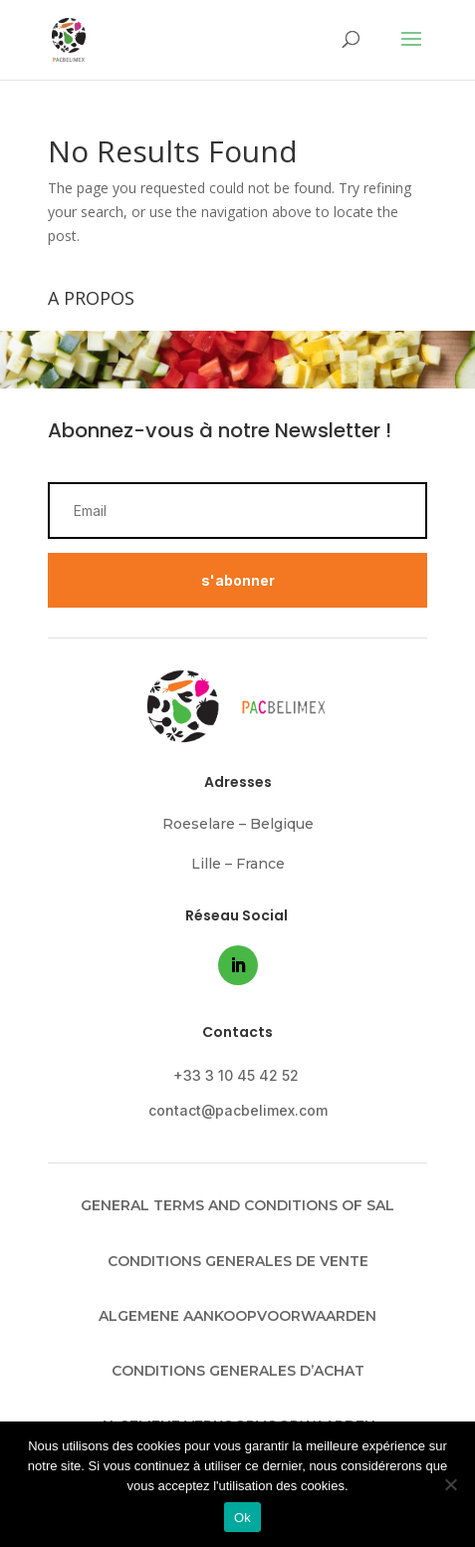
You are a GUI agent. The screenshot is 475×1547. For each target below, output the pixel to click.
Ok (242, 1517)
